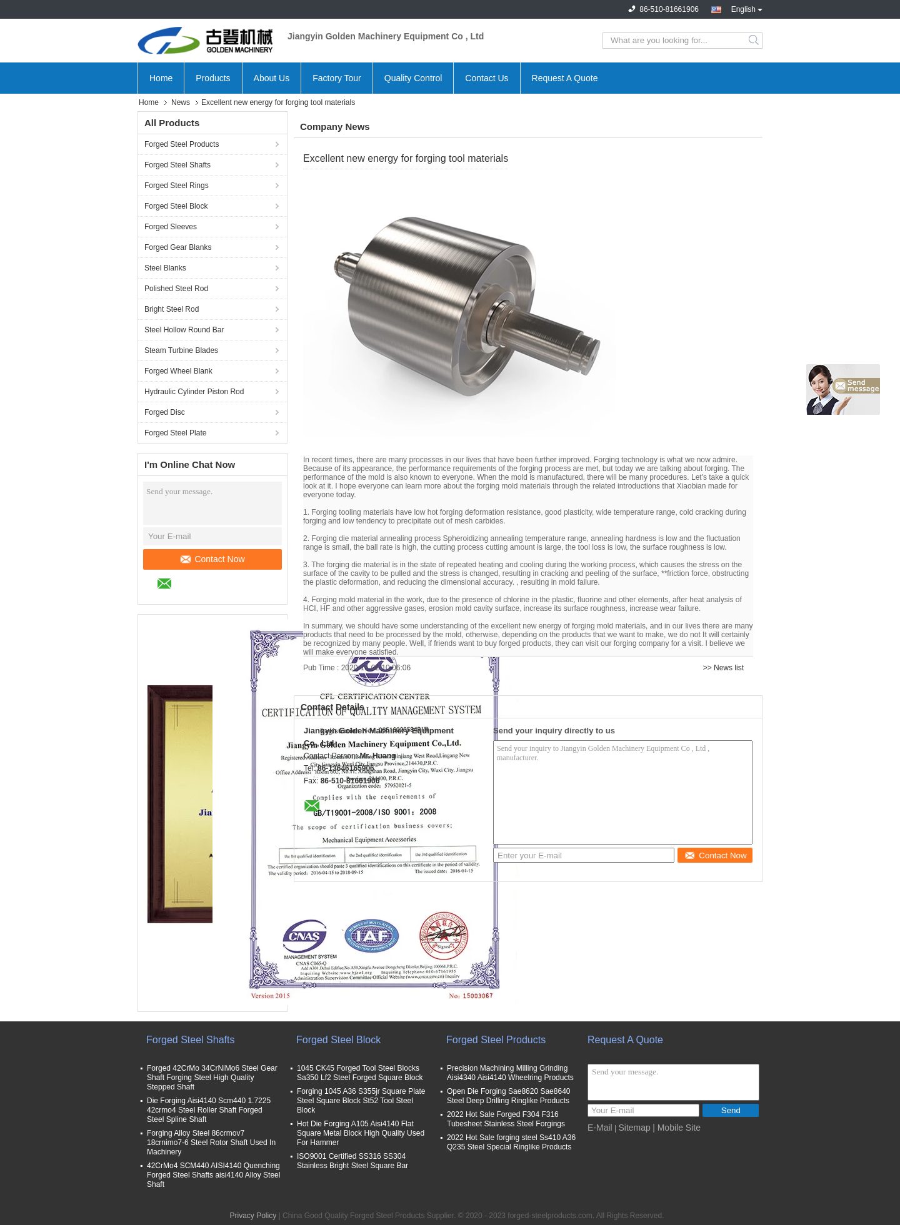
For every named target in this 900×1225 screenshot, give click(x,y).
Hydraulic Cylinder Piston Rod (194, 391)
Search (754, 40)
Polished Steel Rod (176, 288)
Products (213, 78)
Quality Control (413, 78)
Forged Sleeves (170, 226)
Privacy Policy (253, 1215)
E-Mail (600, 1128)
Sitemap (634, 1128)
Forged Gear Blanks (177, 247)
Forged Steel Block (176, 206)
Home (160, 78)
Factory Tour (336, 78)
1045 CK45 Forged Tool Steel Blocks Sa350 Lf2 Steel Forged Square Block (359, 1073)
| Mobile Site (676, 1128)
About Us (272, 78)
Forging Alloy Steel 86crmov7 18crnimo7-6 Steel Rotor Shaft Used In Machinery (211, 1142)
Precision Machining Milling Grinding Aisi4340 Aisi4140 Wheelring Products (510, 1073)
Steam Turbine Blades (181, 350)
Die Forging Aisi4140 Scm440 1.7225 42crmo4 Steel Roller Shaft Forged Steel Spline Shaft (209, 1110)
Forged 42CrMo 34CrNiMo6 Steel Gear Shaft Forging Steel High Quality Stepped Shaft (212, 1077)
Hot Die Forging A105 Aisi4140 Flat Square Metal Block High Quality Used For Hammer (360, 1133)
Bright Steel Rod (171, 309)
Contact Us (486, 78)
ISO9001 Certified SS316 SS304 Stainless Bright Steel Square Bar (352, 1161)
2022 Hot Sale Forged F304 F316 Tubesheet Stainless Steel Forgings (506, 1119)
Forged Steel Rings (176, 185)
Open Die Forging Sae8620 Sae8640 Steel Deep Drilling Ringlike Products (508, 1096)
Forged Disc (164, 412)
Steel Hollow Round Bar (184, 329)
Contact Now (212, 559)
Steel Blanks (165, 268)
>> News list (723, 667)
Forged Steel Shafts (177, 165)
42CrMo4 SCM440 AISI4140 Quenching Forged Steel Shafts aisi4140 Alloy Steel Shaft (213, 1175)
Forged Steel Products (181, 144)
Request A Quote (565, 78)
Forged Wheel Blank (178, 371)
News (180, 102)
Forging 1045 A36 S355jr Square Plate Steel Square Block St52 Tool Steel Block (361, 1100)
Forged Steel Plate (175, 433)
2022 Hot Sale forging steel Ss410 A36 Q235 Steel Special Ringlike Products (511, 1142)
